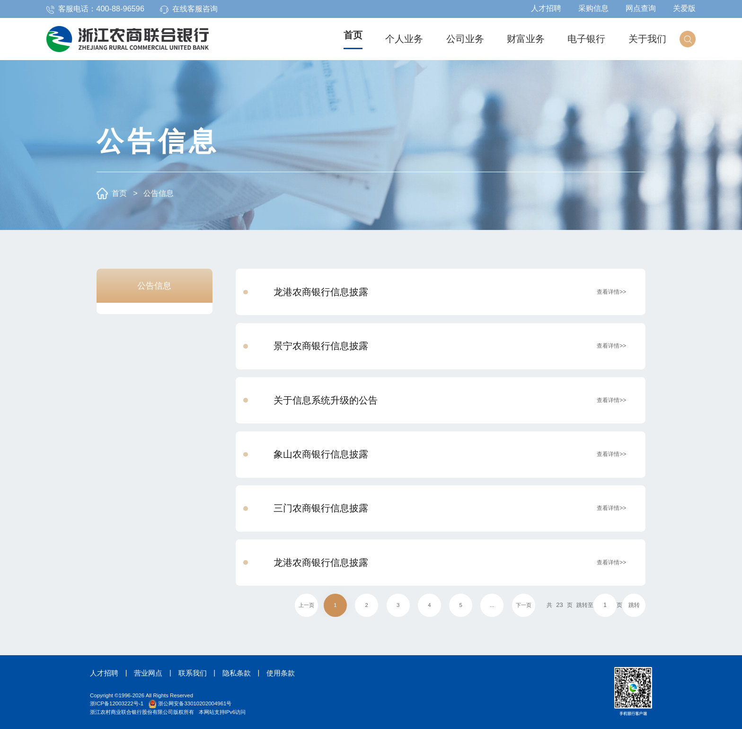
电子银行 (586, 39)
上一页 (306, 605)
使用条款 (280, 673)
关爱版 (684, 8)
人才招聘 (546, 8)
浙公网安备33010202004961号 (190, 703)
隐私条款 (236, 673)
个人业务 (404, 39)
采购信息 (593, 8)
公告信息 (158, 193)
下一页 (523, 605)
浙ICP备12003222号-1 (116, 703)
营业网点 (148, 673)
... (492, 605)
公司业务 (465, 39)
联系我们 (192, 673)
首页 (353, 35)
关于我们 (647, 39)
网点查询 (641, 8)
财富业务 (526, 39)
